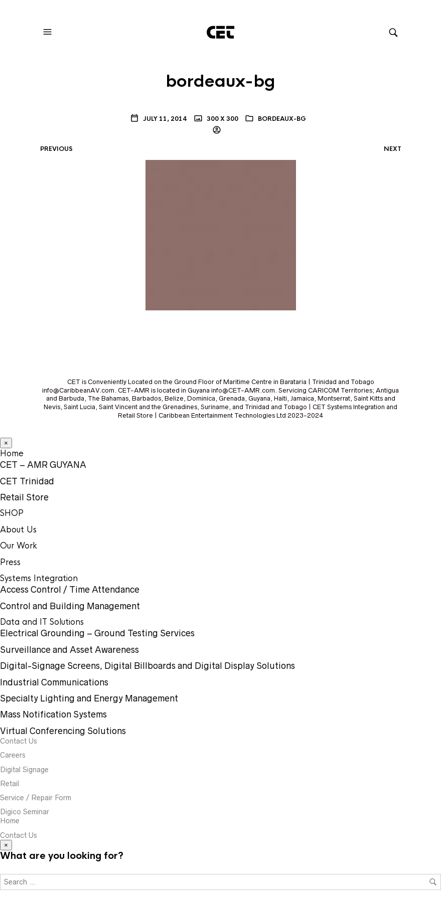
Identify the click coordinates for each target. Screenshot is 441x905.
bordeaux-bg (282, 119)
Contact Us (18, 741)
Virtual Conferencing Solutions (63, 731)
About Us (18, 529)
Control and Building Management (70, 606)
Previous (56, 149)
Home (12, 453)
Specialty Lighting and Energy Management (89, 698)
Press (10, 562)
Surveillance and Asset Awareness (69, 650)
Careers (13, 755)
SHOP (12, 513)
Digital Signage (24, 770)
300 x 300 (221, 119)
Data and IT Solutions (42, 622)
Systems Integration (39, 578)
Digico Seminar (24, 812)
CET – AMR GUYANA (43, 465)
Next (392, 149)
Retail (9, 784)
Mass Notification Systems (53, 714)
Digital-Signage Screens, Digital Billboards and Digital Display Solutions (147, 666)
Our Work (18, 545)
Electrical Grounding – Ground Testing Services (97, 633)
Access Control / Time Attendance (69, 590)
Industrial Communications (54, 682)
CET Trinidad (27, 481)
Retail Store (24, 497)
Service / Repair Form (35, 798)
